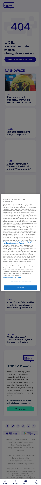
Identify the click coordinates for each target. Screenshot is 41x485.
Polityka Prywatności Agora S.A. (14, 243)
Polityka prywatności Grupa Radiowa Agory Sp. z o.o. (20, 242)
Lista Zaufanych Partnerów (12, 277)
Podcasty (15, 482)
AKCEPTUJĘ (20, 287)
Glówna (5, 482)
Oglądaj (25, 482)
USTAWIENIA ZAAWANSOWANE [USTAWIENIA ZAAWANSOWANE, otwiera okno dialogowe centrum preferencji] (20, 282)
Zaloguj (36, 482)
